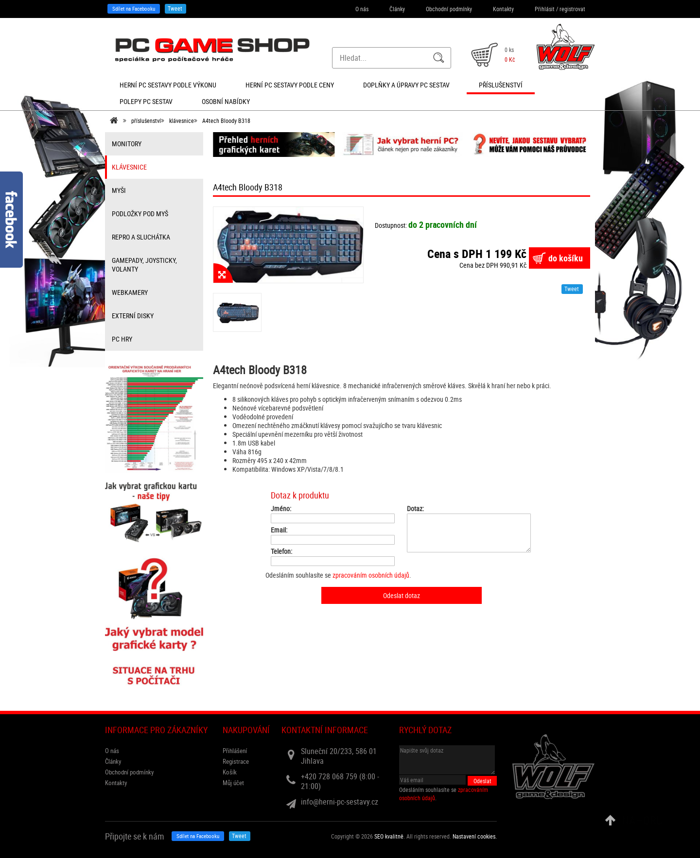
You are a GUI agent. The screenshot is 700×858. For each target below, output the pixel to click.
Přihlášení (235, 750)
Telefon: (281, 551)
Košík (230, 772)
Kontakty (503, 9)
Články (397, 9)
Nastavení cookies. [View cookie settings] (475, 836)
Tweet (175, 8)
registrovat (572, 9)
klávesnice (181, 120)
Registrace (236, 761)
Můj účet (233, 782)
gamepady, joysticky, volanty (144, 265)
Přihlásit (545, 9)
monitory (126, 143)
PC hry (122, 338)
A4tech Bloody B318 (226, 120)
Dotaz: (415, 508)
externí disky (133, 315)
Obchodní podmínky (449, 9)
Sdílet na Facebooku (133, 8)
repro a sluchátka (141, 236)
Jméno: (281, 508)
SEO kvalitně (388, 836)
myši (119, 190)
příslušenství (146, 120)
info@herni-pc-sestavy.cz (339, 801)
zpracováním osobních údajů (370, 575)
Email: (279, 530)
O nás (361, 9)
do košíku (565, 258)
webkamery (130, 292)
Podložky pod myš (140, 213)
